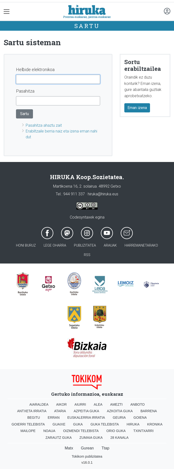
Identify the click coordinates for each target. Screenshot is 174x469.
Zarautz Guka (59, 438)
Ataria (60, 411)
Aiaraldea (38, 404)
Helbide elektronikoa (35, 69)
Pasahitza (25, 91)
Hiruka (133, 424)
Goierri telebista (28, 424)
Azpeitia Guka (86, 411)
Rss (87, 255)
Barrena (149, 411)
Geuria (119, 417)
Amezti (116, 404)
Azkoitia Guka (120, 411)
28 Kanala (120, 438)
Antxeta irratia (32, 411)
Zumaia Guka (91, 438)
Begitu (33, 417)
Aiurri (80, 404)
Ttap (105, 448)
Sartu (87, 26)
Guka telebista (104, 424)
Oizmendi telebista (81, 431)
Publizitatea (85, 245)
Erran (54, 417)
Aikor (61, 404)
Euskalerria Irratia (86, 417)
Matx (69, 448)
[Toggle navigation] (6, 11)
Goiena (140, 417)
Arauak (110, 245)
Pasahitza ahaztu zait (44, 125)
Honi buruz (26, 245)
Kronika (154, 424)
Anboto (137, 404)
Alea (98, 404)
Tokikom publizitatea (87, 456)
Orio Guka (116, 431)
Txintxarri (143, 431)
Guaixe (59, 424)
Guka (78, 424)
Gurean (87, 448)
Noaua (49, 431)
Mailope (27, 431)
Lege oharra (55, 245)
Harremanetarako (141, 245)
